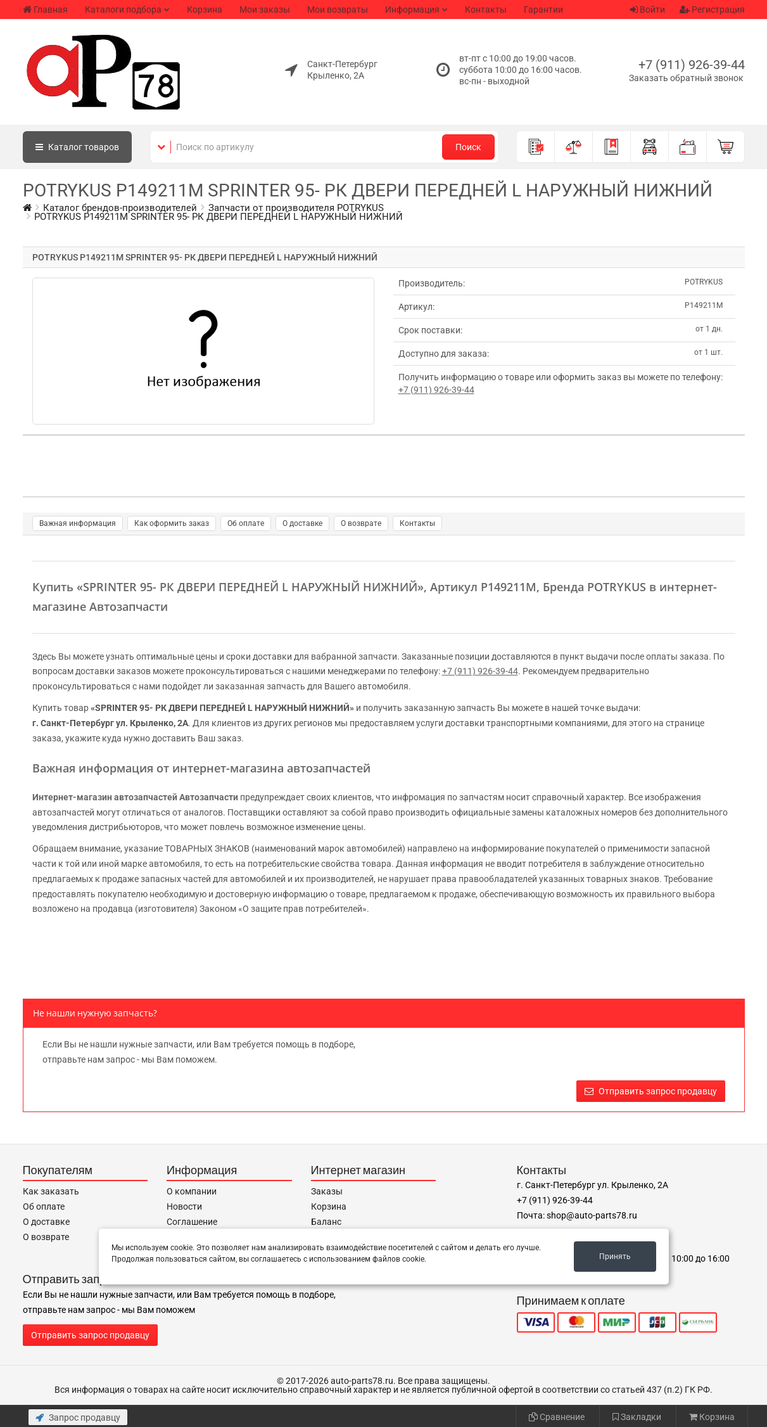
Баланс (326, 1222)
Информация (412, 9)
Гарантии (543, 9)
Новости (184, 1206)
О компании (192, 1191)
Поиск (468, 147)
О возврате (361, 523)
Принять (615, 1256)
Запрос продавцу (77, 1417)
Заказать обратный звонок (686, 78)
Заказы (327, 1191)
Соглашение (192, 1222)
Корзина (204, 9)
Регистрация (712, 9)
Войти (647, 9)
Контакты (486, 9)
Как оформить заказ (171, 523)
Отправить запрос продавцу (651, 1091)
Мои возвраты (337, 9)
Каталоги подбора (123, 9)
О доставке (302, 523)
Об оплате (245, 523)
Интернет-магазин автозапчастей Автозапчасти (135, 797)
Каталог (77, 147)
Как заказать (51, 1191)
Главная (45, 9)
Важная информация (77, 523)
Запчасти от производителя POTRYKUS (296, 208)
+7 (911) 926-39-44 (691, 64)
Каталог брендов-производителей (120, 208)
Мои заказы (264, 9)
